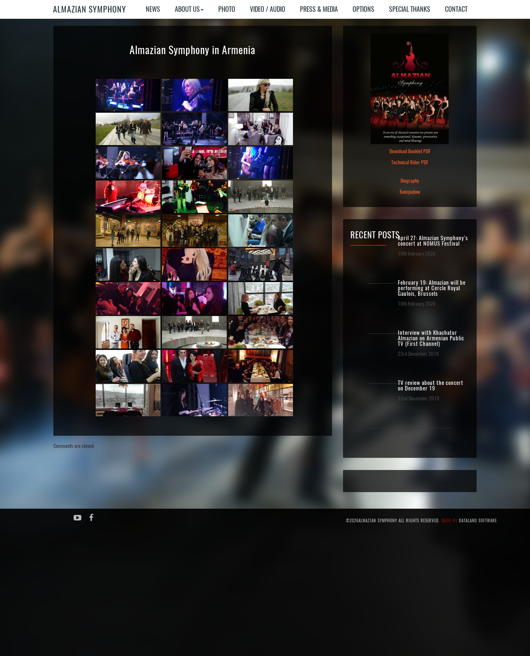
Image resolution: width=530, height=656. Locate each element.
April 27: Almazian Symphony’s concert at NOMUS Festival (433, 240)
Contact (456, 9)
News (153, 9)
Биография (410, 191)
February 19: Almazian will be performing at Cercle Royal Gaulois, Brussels (432, 288)
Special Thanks (409, 9)
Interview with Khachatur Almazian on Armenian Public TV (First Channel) (431, 338)
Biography (409, 180)
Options (363, 9)
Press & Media (319, 9)
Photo (226, 9)
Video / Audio (267, 9)
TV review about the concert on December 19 (430, 385)
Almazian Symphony (89, 9)
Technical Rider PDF (409, 162)
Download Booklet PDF (409, 151)
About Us (189, 9)
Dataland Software (478, 520)
